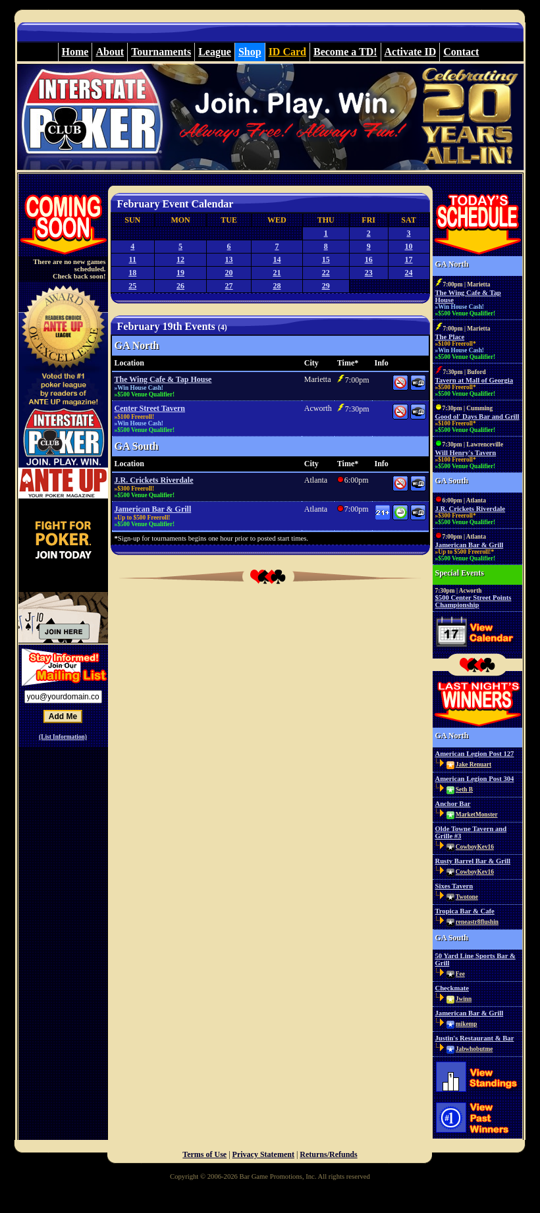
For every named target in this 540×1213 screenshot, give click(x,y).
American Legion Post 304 (474, 778)
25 (132, 285)
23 (369, 272)
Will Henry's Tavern (466, 452)
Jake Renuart (473, 764)
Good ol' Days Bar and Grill (477, 416)
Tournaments (161, 51)
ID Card (287, 51)
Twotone (467, 897)
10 (409, 246)
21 (277, 272)
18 (132, 272)
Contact (461, 51)
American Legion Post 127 (474, 753)
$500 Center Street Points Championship (473, 601)
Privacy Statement (263, 1154)
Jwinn (464, 999)
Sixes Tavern (454, 886)
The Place (450, 336)
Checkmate (452, 988)
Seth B (464, 789)
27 (229, 285)
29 (326, 285)
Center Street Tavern (150, 408)
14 (277, 259)
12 (180, 259)
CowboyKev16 (475, 847)
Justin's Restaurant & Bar (474, 1038)
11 (132, 259)
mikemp (466, 1024)
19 (180, 272)
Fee (460, 974)
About (109, 51)
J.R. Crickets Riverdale (154, 480)
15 (326, 259)
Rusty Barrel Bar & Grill (472, 861)
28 (277, 285)
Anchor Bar (453, 803)
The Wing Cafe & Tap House (163, 379)
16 (369, 259)
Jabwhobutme (474, 1049)
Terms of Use (204, 1154)
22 (326, 272)
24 (409, 272)
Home (75, 51)
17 (409, 259)
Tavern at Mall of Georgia (474, 380)
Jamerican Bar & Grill (153, 509)
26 (180, 285)
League (214, 51)
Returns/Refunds (328, 1154)
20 (229, 272)
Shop (249, 51)
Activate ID (411, 51)
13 (229, 259)
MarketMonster (477, 814)
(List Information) (63, 737)
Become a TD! (345, 51)
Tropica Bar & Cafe (465, 911)
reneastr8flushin (477, 922)
